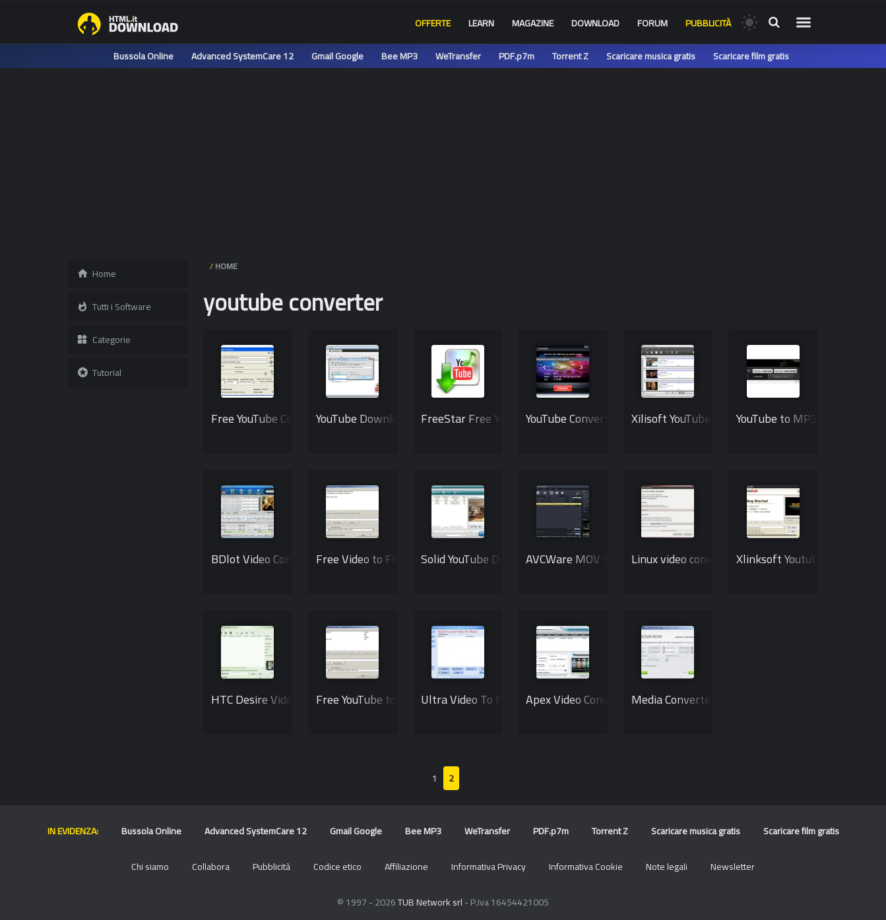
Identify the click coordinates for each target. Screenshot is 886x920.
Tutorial (99, 372)
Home (96, 273)
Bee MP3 (399, 56)
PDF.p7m (516, 56)
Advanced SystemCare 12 (242, 56)
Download (595, 23)
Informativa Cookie (586, 866)
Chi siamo (150, 866)
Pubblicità (708, 23)
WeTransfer (458, 56)
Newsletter (733, 866)
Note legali (666, 866)
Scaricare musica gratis (650, 56)
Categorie (104, 339)
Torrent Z (570, 56)
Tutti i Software (114, 306)
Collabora (211, 866)
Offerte (433, 23)
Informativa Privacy (488, 866)
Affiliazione (406, 866)
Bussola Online (143, 56)
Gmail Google (337, 56)
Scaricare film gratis (751, 56)
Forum (652, 23)
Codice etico (337, 866)
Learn (481, 23)
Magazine (533, 23)
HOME (226, 266)
